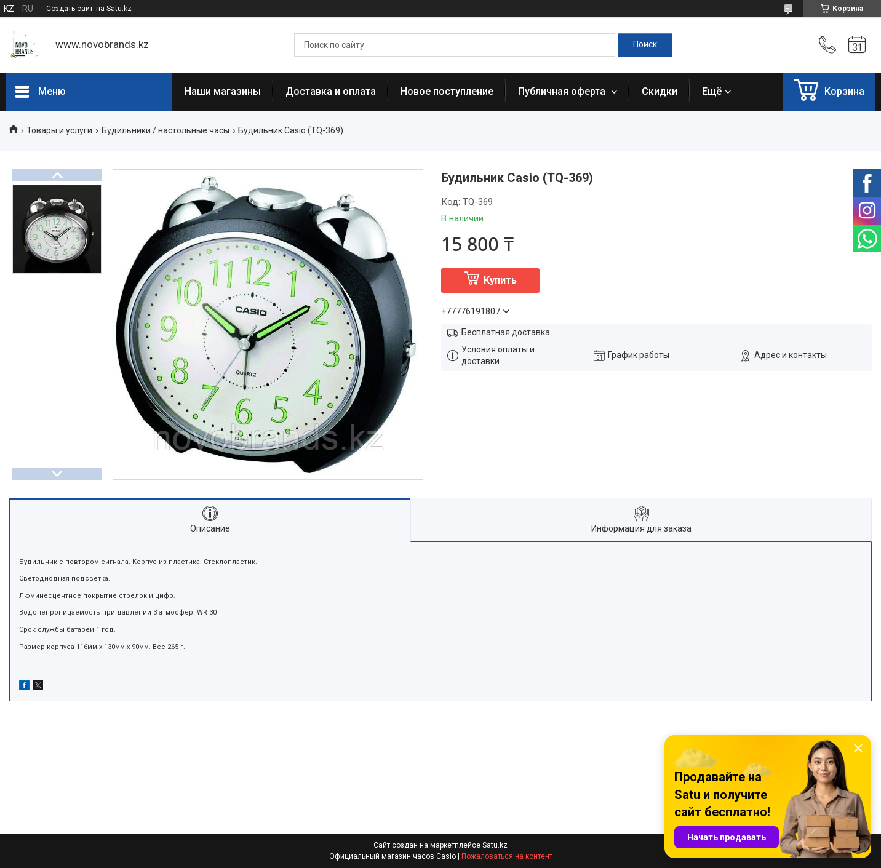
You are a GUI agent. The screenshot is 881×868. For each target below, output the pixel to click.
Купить (500, 280)
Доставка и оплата (330, 91)
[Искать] (645, 45)
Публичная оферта (563, 91)
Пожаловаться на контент (506, 856)
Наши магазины (223, 91)
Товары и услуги (59, 130)
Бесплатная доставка (505, 332)
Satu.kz (495, 845)
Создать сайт (69, 8)
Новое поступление (447, 91)
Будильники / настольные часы (165, 130)
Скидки (659, 91)
